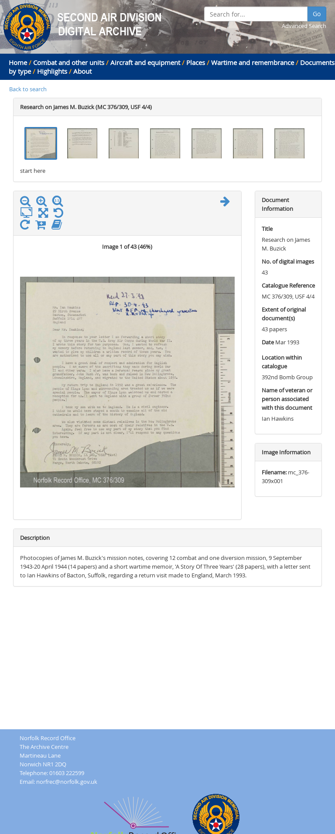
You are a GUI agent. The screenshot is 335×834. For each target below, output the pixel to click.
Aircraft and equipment (145, 62)
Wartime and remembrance (252, 62)
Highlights (52, 71)
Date (268, 342)
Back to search (28, 89)
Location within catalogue (282, 362)
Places (195, 62)
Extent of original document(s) (284, 313)
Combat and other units (68, 62)
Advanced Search (304, 26)
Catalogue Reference (288, 285)
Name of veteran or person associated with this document (287, 399)
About (82, 71)
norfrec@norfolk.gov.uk (66, 782)
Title (267, 229)
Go (317, 14)
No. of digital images (288, 261)
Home (18, 62)
